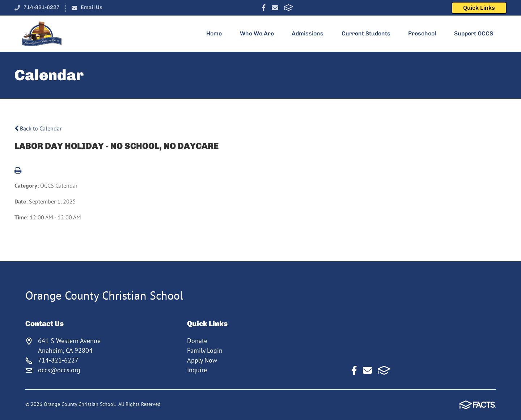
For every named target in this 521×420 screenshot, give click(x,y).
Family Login (205, 350)
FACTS (288, 7)
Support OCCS (476, 33)
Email (275, 7)
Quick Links (479, 7)
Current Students (369, 33)
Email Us (91, 7)
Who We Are (260, 33)
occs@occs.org (59, 370)
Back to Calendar (38, 128)
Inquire (197, 370)
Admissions (311, 33)
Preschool (425, 33)
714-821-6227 (42, 7)
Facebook (264, 7)
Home (217, 33)
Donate (197, 341)
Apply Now (202, 360)
